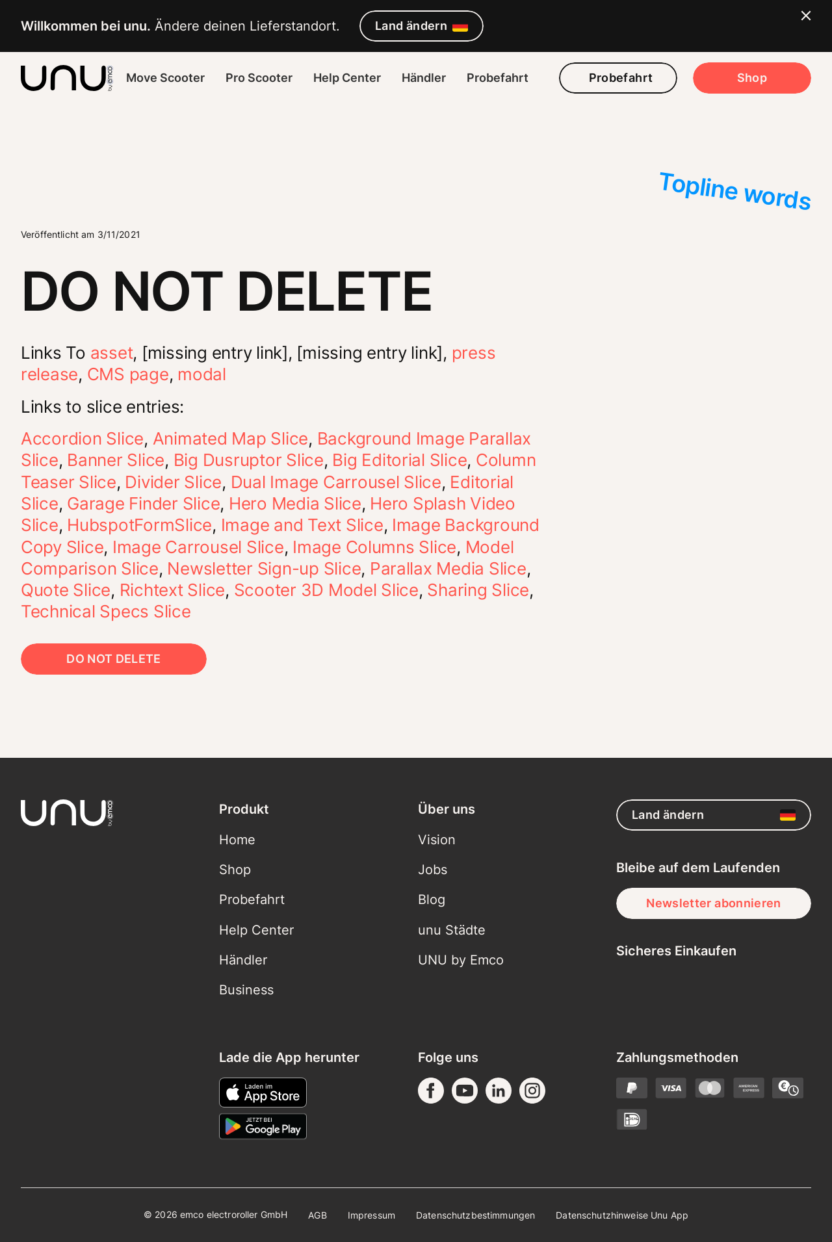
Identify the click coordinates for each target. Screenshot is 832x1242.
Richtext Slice (172, 590)
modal (201, 374)
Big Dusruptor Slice (249, 460)
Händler (424, 77)
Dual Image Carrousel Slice (336, 482)
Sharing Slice (478, 590)
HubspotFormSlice (139, 525)
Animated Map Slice (230, 438)
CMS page (128, 374)
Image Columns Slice (374, 547)
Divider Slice (173, 482)
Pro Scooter (259, 77)
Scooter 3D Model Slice (326, 590)
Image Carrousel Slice (198, 547)
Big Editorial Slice (399, 460)
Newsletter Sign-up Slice (264, 568)
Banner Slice (115, 460)
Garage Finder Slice (143, 503)
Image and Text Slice (302, 525)
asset (111, 353)
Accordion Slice (82, 438)
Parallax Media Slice (448, 568)
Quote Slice (65, 590)
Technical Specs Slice (106, 611)
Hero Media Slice (295, 503)
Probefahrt (497, 77)
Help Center (347, 77)
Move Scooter (165, 77)
